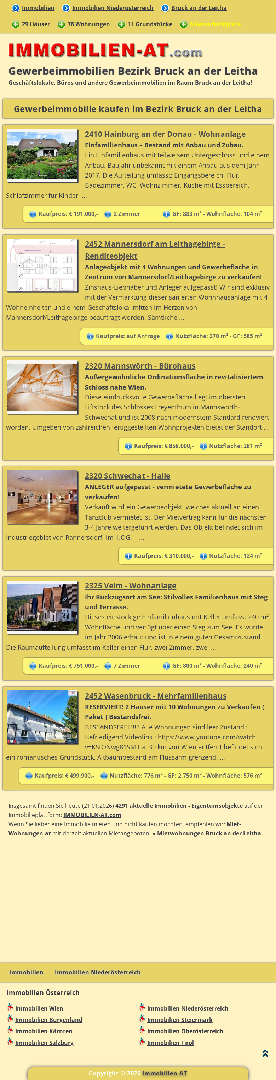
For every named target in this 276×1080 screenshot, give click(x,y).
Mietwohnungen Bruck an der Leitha (209, 833)
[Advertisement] (138, 899)
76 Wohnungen (89, 24)
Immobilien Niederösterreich (113, 8)
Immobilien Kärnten (44, 1031)
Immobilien (38, 8)
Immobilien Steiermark (180, 1020)
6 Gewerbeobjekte (215, 24)
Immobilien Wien (39, 1008)
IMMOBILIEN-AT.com (92, 815)
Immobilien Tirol (170, 1043)
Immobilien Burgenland (48, 1020)
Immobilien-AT (164, 1073)
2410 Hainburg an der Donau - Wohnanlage (165, 134)
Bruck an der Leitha (199, 8)
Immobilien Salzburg (44, 1043)
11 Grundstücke (150, 24)
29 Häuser (36, 24)
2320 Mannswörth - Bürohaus (140, 365)
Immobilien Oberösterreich (185, 1031)
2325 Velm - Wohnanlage (130, 585)
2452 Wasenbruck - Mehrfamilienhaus (155, 695)
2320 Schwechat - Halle (127, 475)
